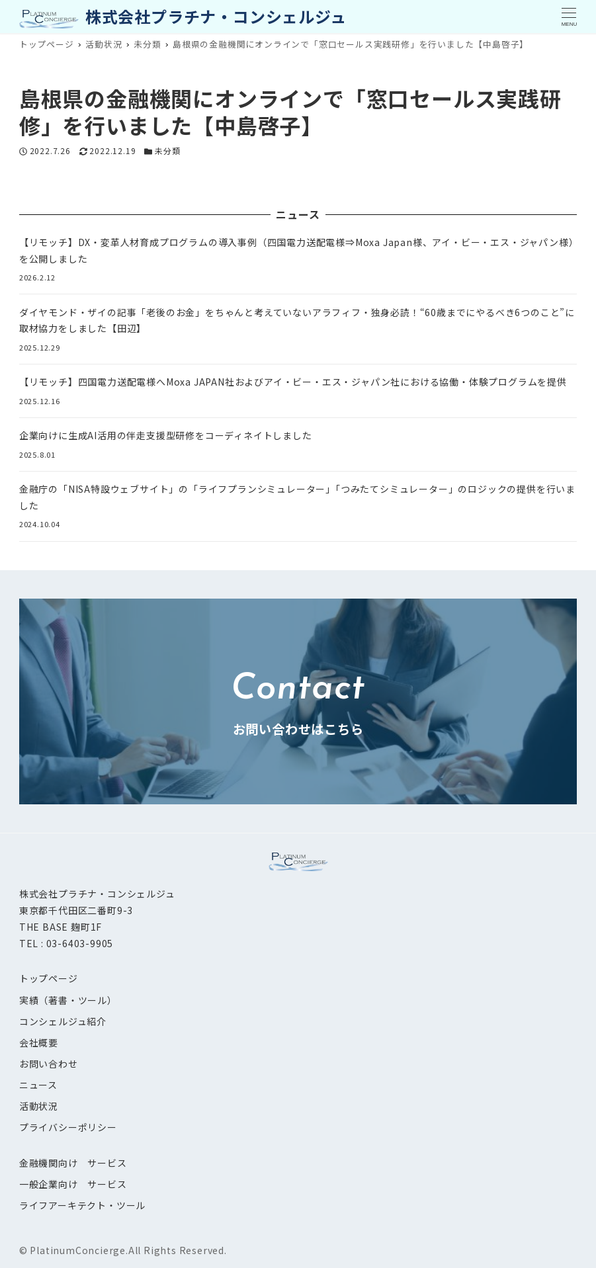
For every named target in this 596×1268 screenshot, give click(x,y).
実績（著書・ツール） (68, 1000)
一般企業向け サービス (73, 1184)
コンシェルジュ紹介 (62, 1021)
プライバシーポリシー (68, 1127)
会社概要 (38, 1042)
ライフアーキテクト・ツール (82, 1205)
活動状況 (38, 1106)
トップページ (48, 978)
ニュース (38, 1084)
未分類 (167, 150)
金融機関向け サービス (73, 1162)
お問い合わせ (48, 1063)
